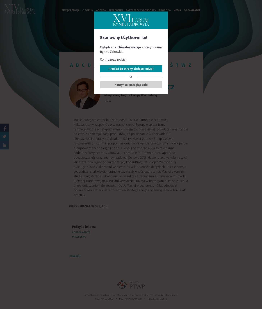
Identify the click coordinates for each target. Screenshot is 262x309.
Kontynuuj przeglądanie (131, 85)
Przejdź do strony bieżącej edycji (131, 69)
